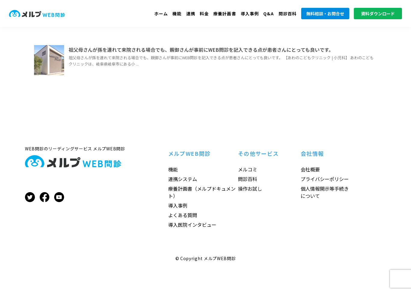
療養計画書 (224, 13)
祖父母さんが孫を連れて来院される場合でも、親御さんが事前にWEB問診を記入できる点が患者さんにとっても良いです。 (201, 49)
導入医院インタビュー (192, 224)
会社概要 (310, 169)
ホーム (161, 13)
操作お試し (250, 188)
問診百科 (288, 13)
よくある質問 (182, 215)
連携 (190, 13)
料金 (204, 13)
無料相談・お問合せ (325, 14)
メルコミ (247, 169)
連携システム (182, 179)
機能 (176, 13)
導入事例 (250, 13)
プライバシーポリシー (325, 179)
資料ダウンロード (378, 14)
